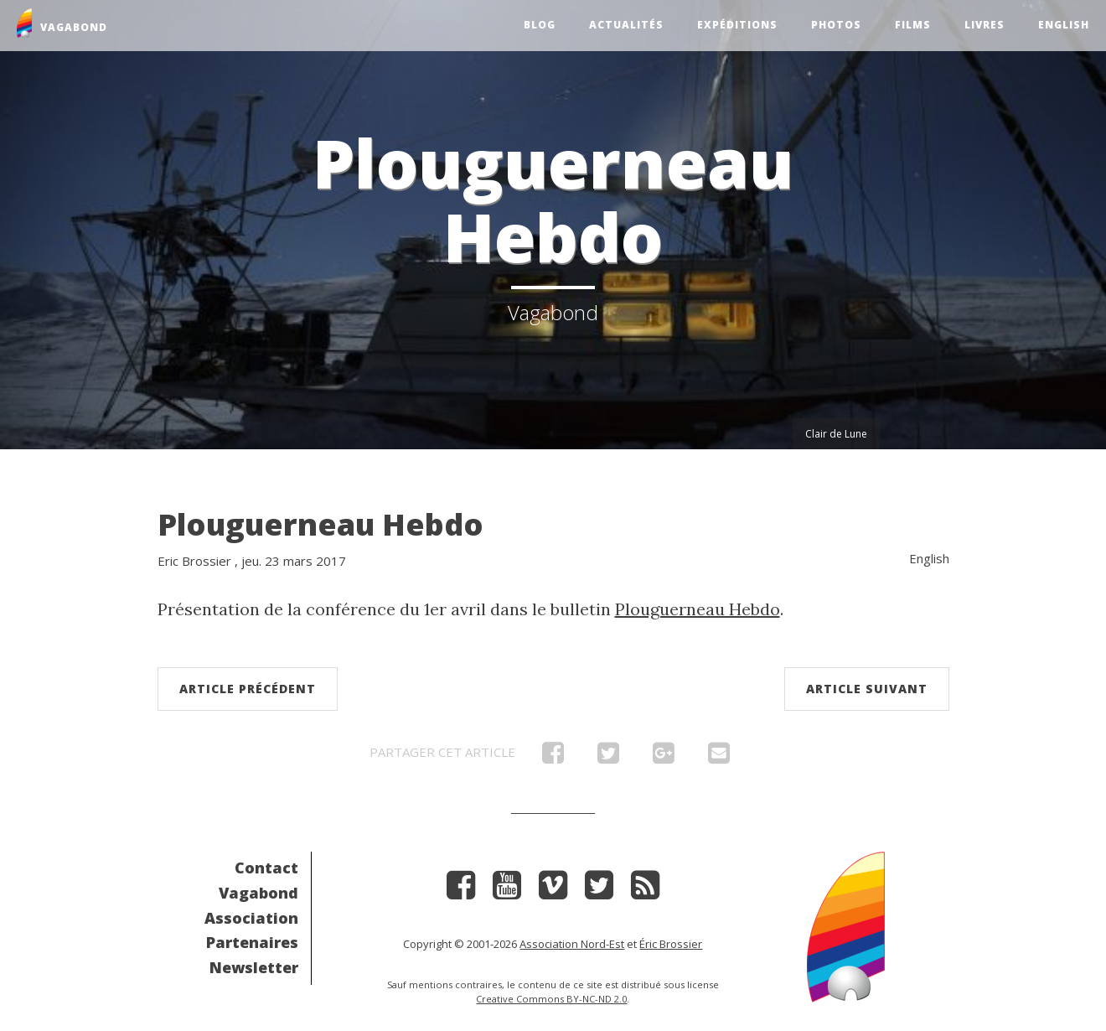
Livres (984, 25)
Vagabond (258, 893)
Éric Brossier (670, 943)
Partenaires (252, 942)
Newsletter (253, 967)
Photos (836, 25)
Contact (266, 867)
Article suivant (867, 689)
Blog (540, 25)
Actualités (626, 25)
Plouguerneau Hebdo (320, 524)
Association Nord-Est (571, 943)
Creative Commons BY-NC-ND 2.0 (551, 998)
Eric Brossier (194, 560)
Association (251, 918)
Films (913, 25)
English (1063, 25)
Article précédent (247, 689)
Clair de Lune (836, 434)
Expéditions (737, 25)
